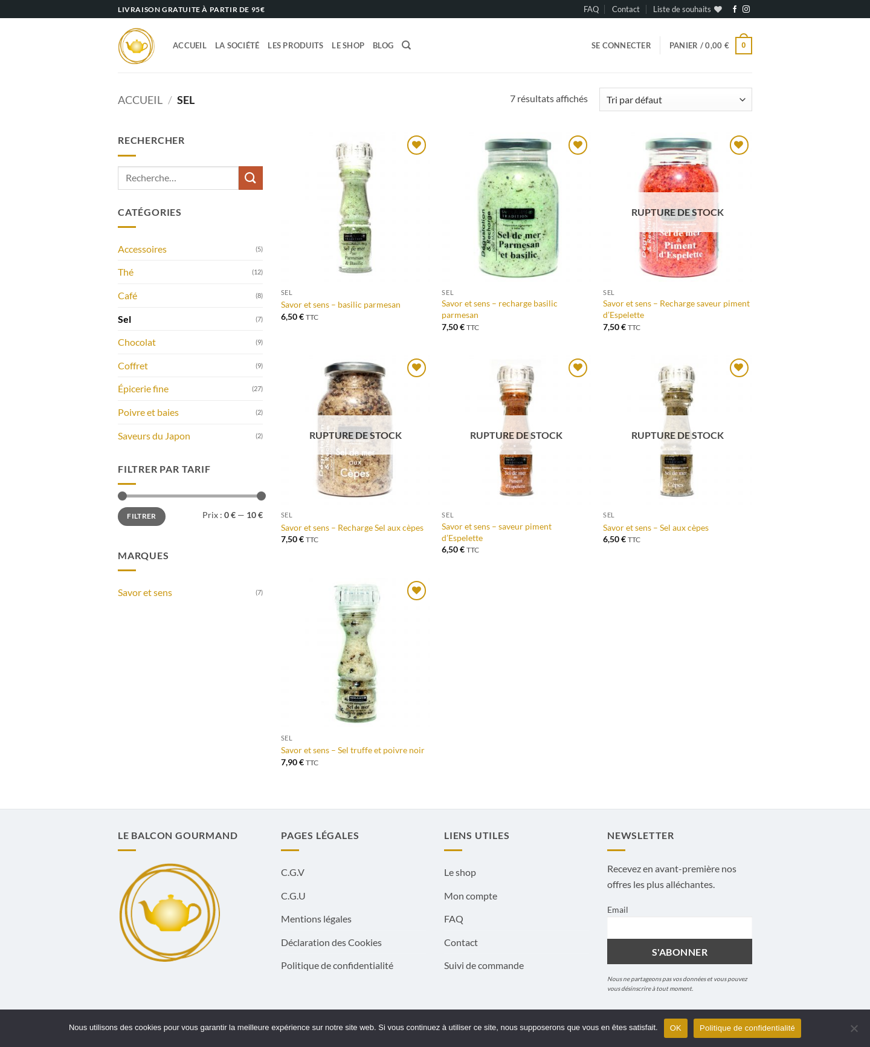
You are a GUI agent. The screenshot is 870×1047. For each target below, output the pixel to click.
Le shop (348, 45)
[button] (621, 45)
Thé (126, 271)
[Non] (853, 1032)
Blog (383, 45)
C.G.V (292, 872)
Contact (626, 9)
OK (676, 1027)
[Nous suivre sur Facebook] (734, 9)
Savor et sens (145, 592)
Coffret (133, 365)
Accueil (190, 45)
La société (237, 45)
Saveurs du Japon (154, 435)
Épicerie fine (143, 388)
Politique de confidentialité (337, 965)
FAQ (591, 9)
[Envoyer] (251, 178)
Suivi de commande (484, 965)
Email (617, 909)
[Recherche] (406, 45)
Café (127, 295)
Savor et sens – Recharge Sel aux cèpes (352, 527)
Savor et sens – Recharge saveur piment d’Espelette (676, 309)
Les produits (295, 45)
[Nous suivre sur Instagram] (746, 9)
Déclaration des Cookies (331, 942)
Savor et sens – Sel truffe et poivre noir (353, 750)
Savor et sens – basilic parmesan (341, 304)
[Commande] (675, 99)
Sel (124, 319)
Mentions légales (316, 918)
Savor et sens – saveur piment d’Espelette (497, 532)
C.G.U (293, 895)
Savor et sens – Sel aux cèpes (656, 527)
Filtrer (141, 515)
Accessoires (142, 248)
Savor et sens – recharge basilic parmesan (500, 309)
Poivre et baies (148, 412)
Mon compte (470, 895)
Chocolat (137, 342)
